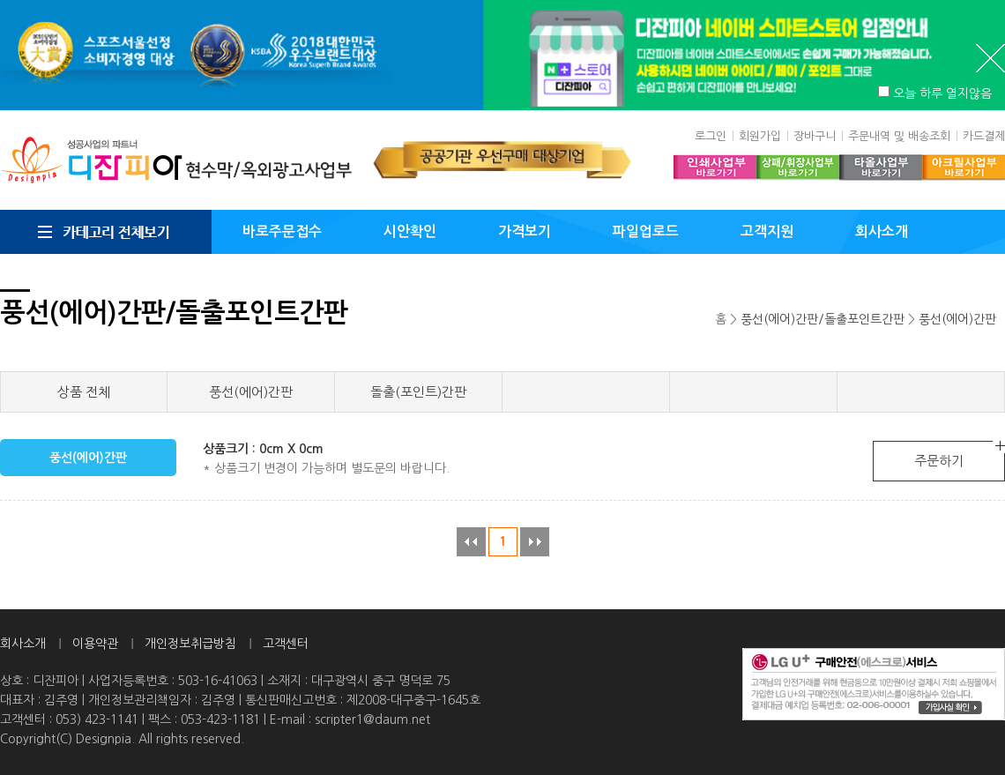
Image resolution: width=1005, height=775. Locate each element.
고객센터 (286, 643)
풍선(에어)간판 (957, 319)
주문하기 (939, 460)
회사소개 (881, 231)
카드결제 (984, 136)
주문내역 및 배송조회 (899, 136)
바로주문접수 (282, 231)
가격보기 (524, 231)
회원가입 (760, 136)
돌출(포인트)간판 (418, 392)
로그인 (710, 136)
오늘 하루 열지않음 (942, 93)
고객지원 (767, 231)
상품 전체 (83, 392)
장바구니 (814, 136)
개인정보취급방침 (190, 643)
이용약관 (95, 643)
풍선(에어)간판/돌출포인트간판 (822, 319)
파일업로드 (646, 231)
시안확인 (409, 231)
